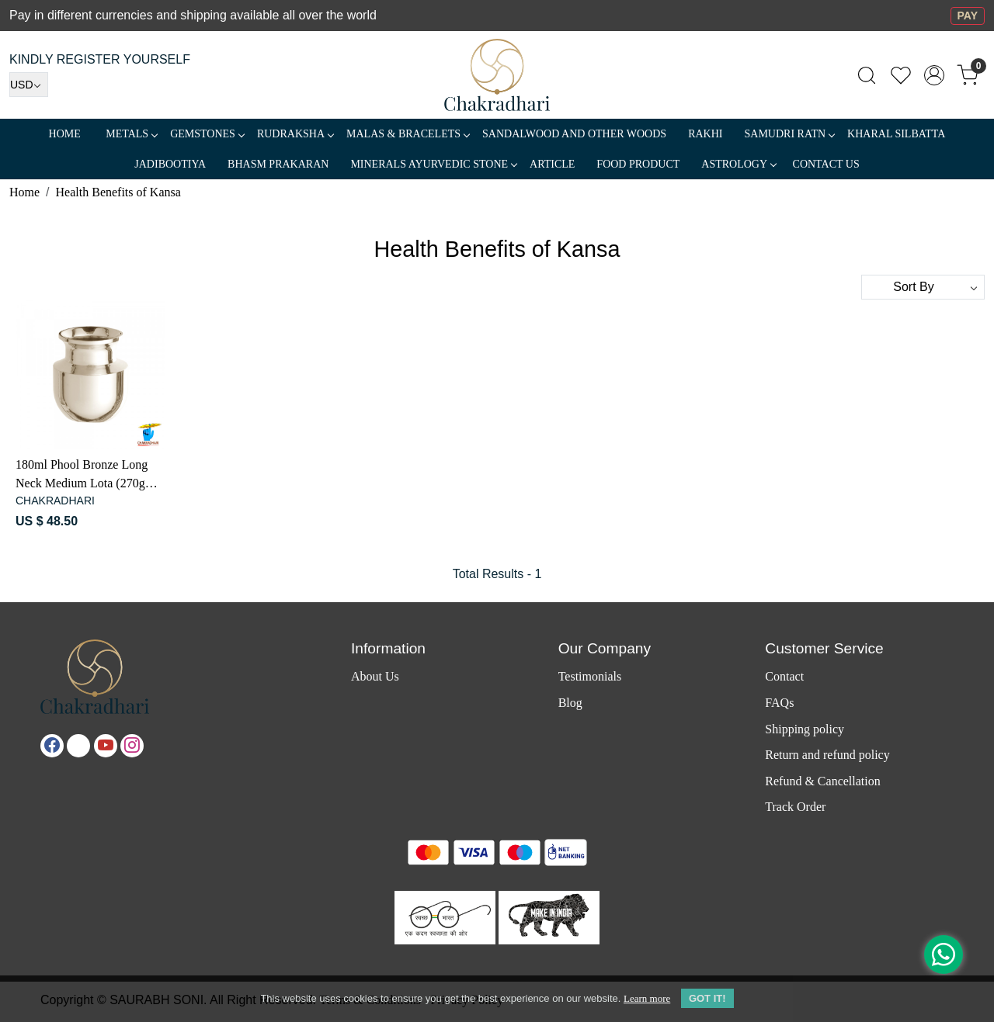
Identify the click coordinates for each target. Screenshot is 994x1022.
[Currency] (28, 84)
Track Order (795, 806)
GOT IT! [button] (707, 998)
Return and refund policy (827, 754)
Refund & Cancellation (822, 781)
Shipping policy (804, 729)
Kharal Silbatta (896, 134)
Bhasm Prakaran (278, 164)
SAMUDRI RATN (789, 134)
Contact (784, 676)
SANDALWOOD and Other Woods (574, 134)
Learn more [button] (647, 998)
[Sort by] (923, 287)
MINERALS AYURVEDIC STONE (433, 164)
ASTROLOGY (738, 164)
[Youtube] (105, 745)
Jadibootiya (170, 164)
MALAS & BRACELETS (407, 134)
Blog (570, 702)
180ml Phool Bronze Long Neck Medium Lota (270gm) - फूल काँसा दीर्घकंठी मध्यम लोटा (89, 475)
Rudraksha (295, 134)
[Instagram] (132, 745)
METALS (131, 134)
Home (65, 134)
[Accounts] (934, 75)
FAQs (779, 702)
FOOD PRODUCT (637, 164)
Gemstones (207, 134)
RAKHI (705, 134)
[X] (78, 745)
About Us (375, 676)
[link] (867, 75)
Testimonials (590, 676)
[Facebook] (52, 745)
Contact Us (826, 164)
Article (552, 164)
